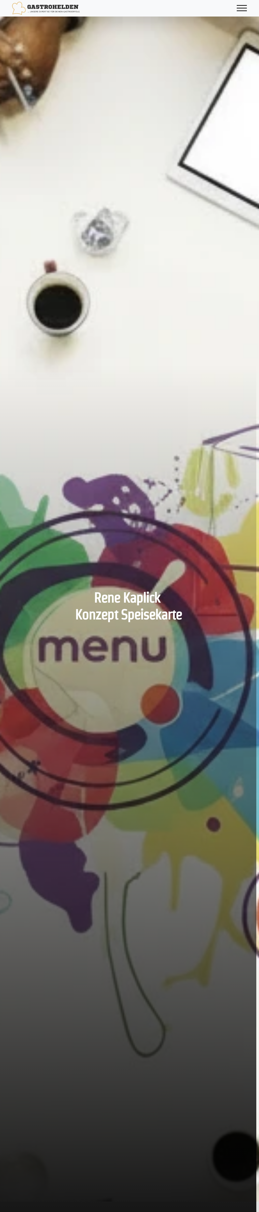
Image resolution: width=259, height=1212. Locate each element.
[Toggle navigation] (242, 8)
